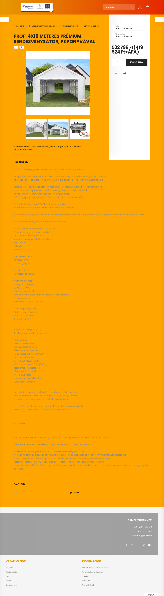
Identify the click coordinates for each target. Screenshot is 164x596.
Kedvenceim (11, 585)
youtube (149, 545)
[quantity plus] (122, 62)
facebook (126, 545)
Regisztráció (11, 572)
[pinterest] (21, 47)
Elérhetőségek (88, 585)
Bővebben (19, 154)
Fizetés (85, 576)
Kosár (8, 581)
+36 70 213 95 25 (145, 531)
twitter (138, 545)
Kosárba (136, 62)
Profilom (9, 576)
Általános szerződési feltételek (95, 568)
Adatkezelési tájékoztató (92, 572)
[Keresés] (119, 7)
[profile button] (140, 7)
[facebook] (16, 47)
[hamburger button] (16, 7)
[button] (116, 73)
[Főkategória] (19, 26)
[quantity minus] (114, 62)
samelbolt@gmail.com (142, 535)
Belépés (9, 568)
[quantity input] (118, 62)
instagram (132, 545)
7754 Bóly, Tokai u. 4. (143, 527)
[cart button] (147, 7)
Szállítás (86, 581)
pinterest (144, 545)
